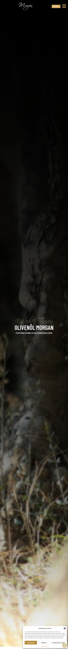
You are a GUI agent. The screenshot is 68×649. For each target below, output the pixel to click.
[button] (64, 628)
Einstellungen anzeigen (58, 642)
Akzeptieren (31, 642)
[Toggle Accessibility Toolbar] (64, 645)
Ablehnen (44, 642)
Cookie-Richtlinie (45, 646)
